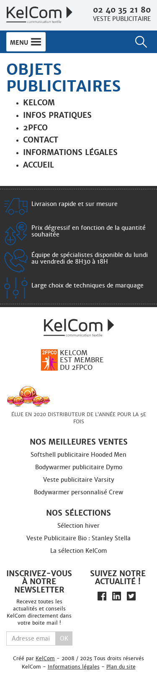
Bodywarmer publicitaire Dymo (78, 467)
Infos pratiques (57, 115)
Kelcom (39, 102)
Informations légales (70, 152)
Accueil (38, 165)
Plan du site (121, 667)
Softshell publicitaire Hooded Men (78, 454)
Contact (40, 140)
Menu (26, 42)
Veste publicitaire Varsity (78, 479)
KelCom (45, 658)
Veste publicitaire (122, 19)
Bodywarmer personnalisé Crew (78, 492)
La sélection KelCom (78, 550)
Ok (64, 638)
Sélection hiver (78, 525)
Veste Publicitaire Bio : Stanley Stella (78, 538)
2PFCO (35, 127)
